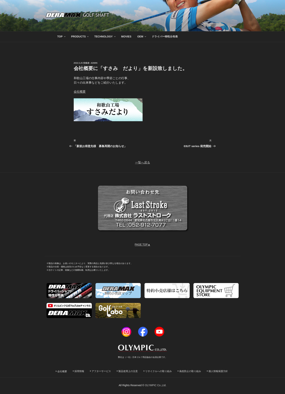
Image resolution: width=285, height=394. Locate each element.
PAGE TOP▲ (142, 244)
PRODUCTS (80, 36)
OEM (142, 36)
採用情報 (79, 371)
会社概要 (80, 91)
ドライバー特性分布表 (165, 36)
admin (94, 63)
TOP (61, 36)
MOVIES (126, 36)
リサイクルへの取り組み (158, 371)
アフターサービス (101, 371)
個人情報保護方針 (218, 371)
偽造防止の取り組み (190, 371)
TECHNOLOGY (105, 36)
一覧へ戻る (142, 162)
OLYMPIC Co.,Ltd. (155, 385)
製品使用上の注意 (128, 371)
